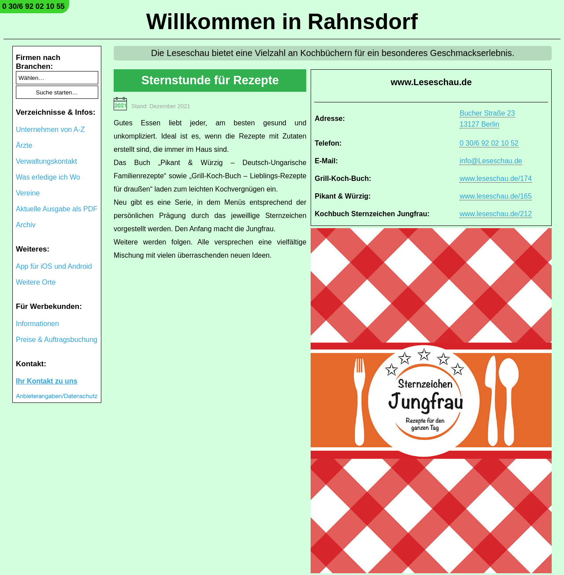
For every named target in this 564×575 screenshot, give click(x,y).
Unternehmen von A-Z (50, 129)
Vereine (28, 193)
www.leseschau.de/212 (496, 214)
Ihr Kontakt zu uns (47, 381)
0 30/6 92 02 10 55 (33, 6)
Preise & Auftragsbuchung (56, 339)
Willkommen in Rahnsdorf (282, 21)
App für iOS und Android (54, 266)
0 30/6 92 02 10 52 (489, 143)
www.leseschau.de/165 (496, 196)
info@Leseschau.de (491, 161)
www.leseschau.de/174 (496, 178)
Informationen (37, 323)
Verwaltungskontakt (46, 161)
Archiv (25, 225)
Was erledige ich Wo (48, 177)
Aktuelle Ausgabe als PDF (56, 209)
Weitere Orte (36, 282)
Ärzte (24, 145)
